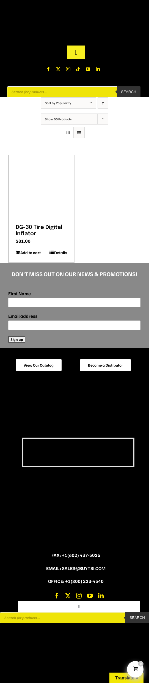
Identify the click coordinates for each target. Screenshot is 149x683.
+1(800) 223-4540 (84, 581)
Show (58, 119)
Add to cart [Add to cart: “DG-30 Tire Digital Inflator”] (30, 252)
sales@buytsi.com (84, 568)
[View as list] (79, 132)
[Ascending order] (103, 103)
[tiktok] (78, 69)
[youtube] (88, 69)
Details (60, 252)
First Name (19, 293)
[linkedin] (98, 69)
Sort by (58, 103)
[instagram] (68, 69)
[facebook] (48, 69)
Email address (22, 316)
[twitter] (58, 69)
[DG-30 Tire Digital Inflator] (41, 187)
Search (128, 92)
